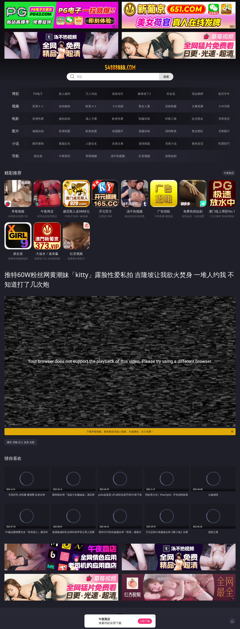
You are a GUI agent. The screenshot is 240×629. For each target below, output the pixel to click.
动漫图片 (117, 131)
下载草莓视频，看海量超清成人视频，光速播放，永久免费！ (160, 431)
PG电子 (38, 94)
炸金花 (171, 94)
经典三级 (171, 119)
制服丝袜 (144, 119)
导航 (15, 155)
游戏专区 (117, 94)
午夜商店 (64, 156)
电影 (15, 118)
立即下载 (145, 621)
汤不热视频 (118, 156)
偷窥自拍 (38, 131)
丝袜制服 (171, 106)
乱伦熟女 (197, 119)
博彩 (15, 93)
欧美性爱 (117, 119)
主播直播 (197, 106)
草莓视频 (91, 156)
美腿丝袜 (144, 131)
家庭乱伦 (64, 143)
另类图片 (224, 131)
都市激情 (38, 143)
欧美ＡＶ (91, 106)
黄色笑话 (197, 143)
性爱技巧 (224, 143)
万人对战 (91, 94)
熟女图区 (197, 131)
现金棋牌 (197, 94)
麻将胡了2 (144, 94)
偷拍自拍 (64, 119)
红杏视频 (144, 156)
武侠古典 (117, 143)
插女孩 (38, 156)
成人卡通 (91, 119)
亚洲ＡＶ (38, 106)
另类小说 (171, 143)
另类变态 (224, 119)
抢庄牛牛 (224, 94)
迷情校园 (144, 143)
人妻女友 (91, 143)
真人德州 (64, 94)
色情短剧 (171, 156)
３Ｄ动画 (117, 106)
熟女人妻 (144, 106)
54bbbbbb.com (120, 67)
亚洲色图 (64, 131)
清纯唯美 (171, 131)
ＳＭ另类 (224, 106)
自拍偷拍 (64, 106)
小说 (15, 143)
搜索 (166, 77)
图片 (15, 131)
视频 (15, 106)
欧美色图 (91, 131)
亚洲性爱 (38, 119)
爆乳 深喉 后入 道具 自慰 (20, 442)
